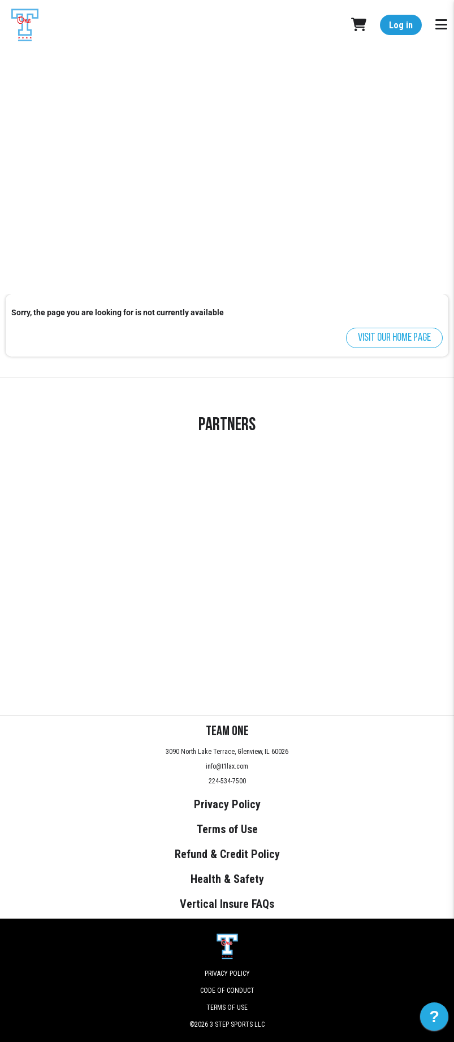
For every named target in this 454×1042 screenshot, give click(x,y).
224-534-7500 (227, 781)
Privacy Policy (227, 804)
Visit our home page (394, 338)
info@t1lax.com (227, 766)
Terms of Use (227, 829)
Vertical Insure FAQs (227, 904)
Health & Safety (227, 879)
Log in (401, 25)
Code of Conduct (227, 990)
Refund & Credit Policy (227, 854)
